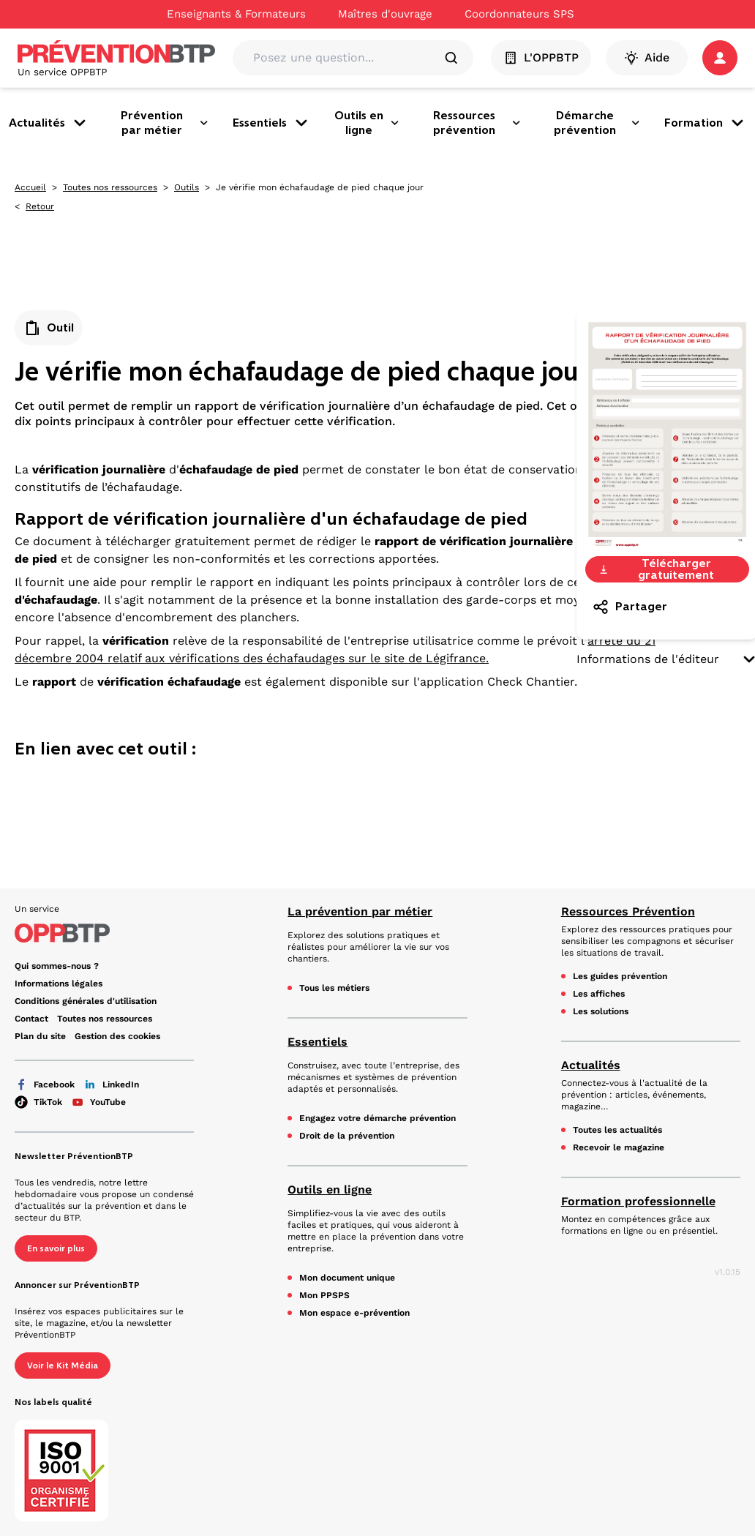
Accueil (30, 187)
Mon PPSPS (324, 1295)
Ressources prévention (477, 122)
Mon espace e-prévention (354, 1313)
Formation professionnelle (638, 1201)
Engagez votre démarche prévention (377, 1118)
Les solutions (600, 1011)
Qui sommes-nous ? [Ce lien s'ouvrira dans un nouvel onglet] (57, 966)
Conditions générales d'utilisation (86, 1001)
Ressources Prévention (628, 911)
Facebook (45, 1084)
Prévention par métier (165, 122)
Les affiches (599, 994)
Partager (629, 606)
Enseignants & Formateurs (236, 13)
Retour (40, 206)
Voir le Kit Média (62, 1365)
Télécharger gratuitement (656, 569)
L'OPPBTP (541, 57)
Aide (646, 57)
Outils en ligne (367, 122)
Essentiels (271, 123)
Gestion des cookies (117, 1036)
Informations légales (58, 983)
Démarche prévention (597, 122)
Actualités (49, 123)
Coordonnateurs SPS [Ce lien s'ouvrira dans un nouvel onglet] (519, 13)
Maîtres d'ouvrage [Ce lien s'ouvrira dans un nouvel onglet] (385, 13)
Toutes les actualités (617, 1130)
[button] (719, 57)
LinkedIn (111, 1084)
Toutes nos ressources (110, 187)
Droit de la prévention (346, 1136)
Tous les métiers (334, 988)
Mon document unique (347, 1278)
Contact (31, 1019)
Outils (186, 187)
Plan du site (40, 1036)
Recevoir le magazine (618, 1147)
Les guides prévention (620, 976)
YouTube (98, 1102)
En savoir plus (56, 1248)
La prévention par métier (360, 911)
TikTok (38, 1102)
